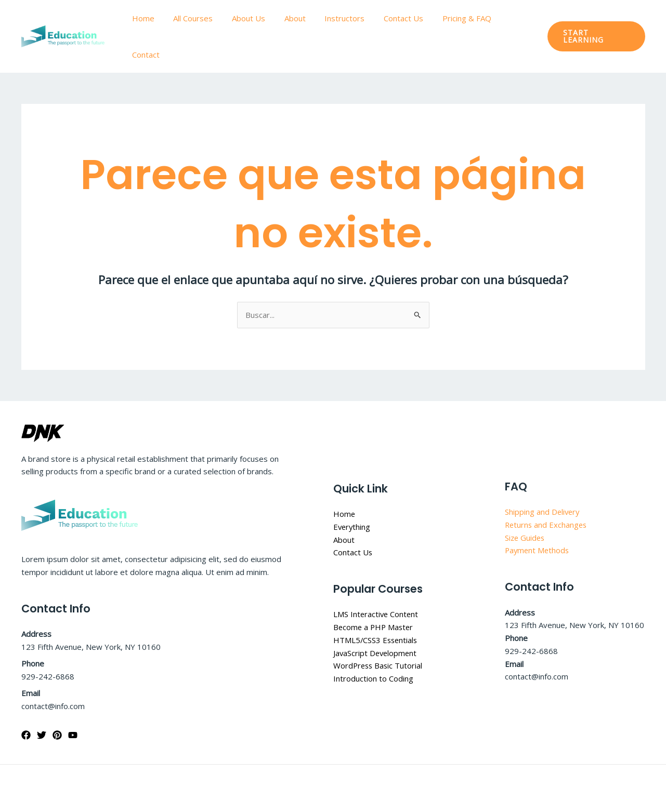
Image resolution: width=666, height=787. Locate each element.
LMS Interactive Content (376, 579)
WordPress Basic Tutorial (379, 630)
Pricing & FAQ (459, 19)
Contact (513, 19)
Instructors (344, 19)
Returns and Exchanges (547, 490)
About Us (255, 19)
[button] (595, 18)
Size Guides (525, 503)
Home (157, 19)
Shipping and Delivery (543, 477)
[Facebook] (26, 700)
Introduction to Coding (373, 643)
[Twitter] (41, 700)
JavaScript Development (376, 618)
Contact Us (400, 19)
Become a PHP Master (374, 592)
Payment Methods (538, 515)
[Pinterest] (57, 700)
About (298, 19)
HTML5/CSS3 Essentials (376, 605)
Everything (352, 492)
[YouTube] (72, 700)
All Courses (203, 19)
